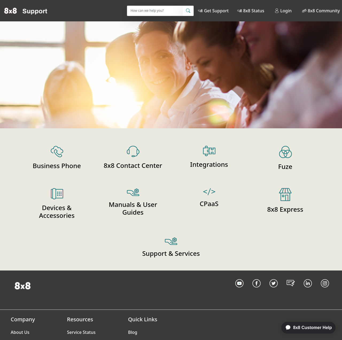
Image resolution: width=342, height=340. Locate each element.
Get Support (216, 11)
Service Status (81, 332)
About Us (20, 332)
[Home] (26, 10)
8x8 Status (253, 11)
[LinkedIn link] (308, 290)
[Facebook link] (256, 290)
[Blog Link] (290, 290)
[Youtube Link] (239, 290)
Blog (132, 332)
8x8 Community (324, 11)
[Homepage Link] (23, 285)
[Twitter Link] (273, 290)
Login (283, 11)
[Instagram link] (325, 290)
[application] (305, 327)
